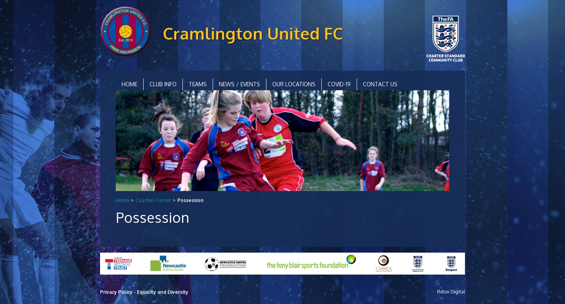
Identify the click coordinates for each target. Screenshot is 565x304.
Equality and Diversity (162, 292)
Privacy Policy (116, 292)
